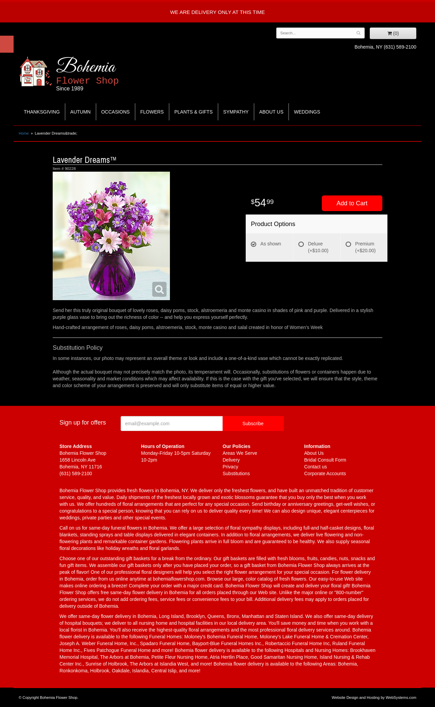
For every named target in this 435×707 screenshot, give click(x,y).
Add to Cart (351, 203)
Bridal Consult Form (325, 460)
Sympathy (236, 112)
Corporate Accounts (325, 473)
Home (24, 133)
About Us (271, 112)
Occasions (115, 112)
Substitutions (236, 473)
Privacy (230, 466)
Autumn (80, 112)
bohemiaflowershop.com (179, 579)
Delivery (231, 460)
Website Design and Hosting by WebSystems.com (374, 697)
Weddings (307, 112)
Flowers (152, 112)
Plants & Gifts (193, 112)
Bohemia (104, 74)
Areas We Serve (240, 453)
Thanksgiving (42, 112)
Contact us (315, 466)
